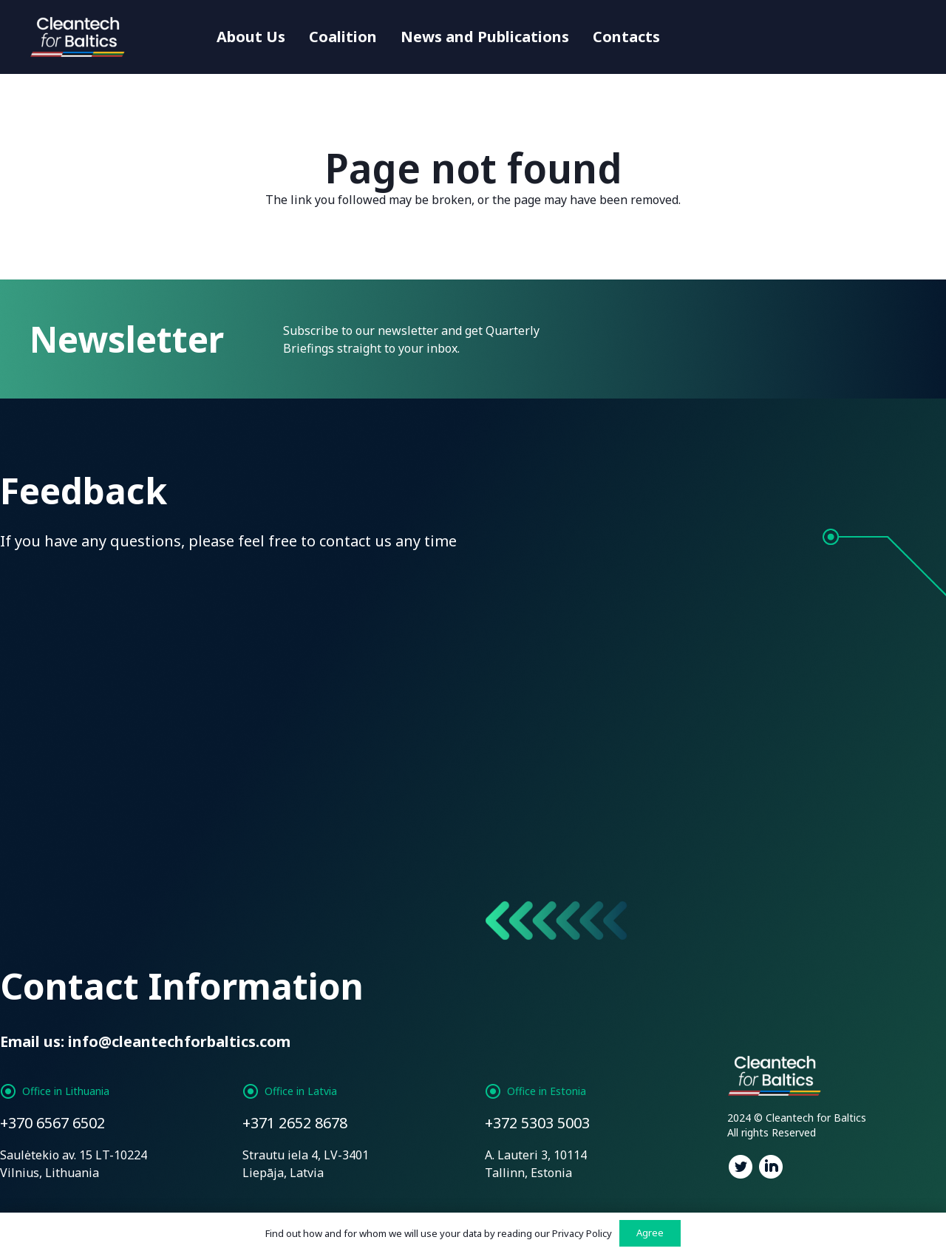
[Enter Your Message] (473, 684)
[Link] (79, 37)
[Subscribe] (875, 339)
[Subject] (834, 601)
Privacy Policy (582, 1233)
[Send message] (81, 871)
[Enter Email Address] (764, 339)
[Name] (111, 601)
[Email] (352, 601)
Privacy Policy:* (406, 758)
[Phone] (593, 601)
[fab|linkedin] (771, 1169)
